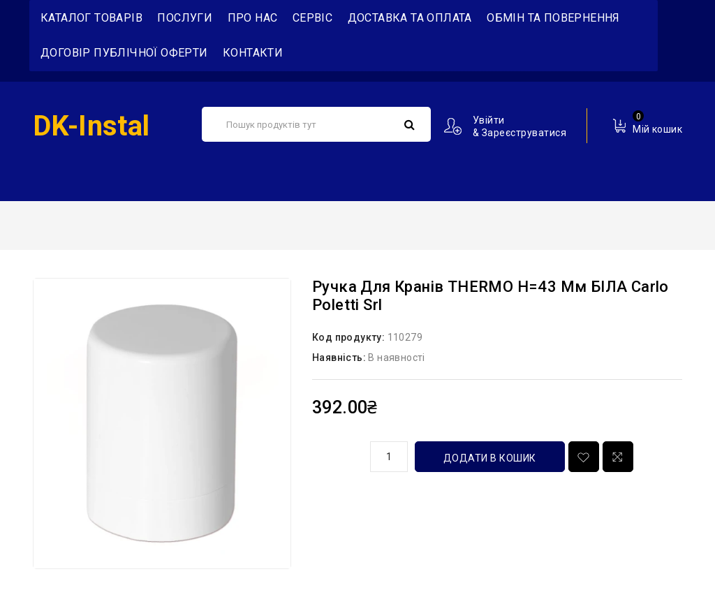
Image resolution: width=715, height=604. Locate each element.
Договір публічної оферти (124, 52)
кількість (336, 454)
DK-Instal (91, 126)
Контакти (253, 52)
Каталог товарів (91, 17)
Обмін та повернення (553, 17)
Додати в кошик (489, 458)
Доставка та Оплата (410, 17)
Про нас (253, 17)
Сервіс (312, 17)
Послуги (184, 17)
